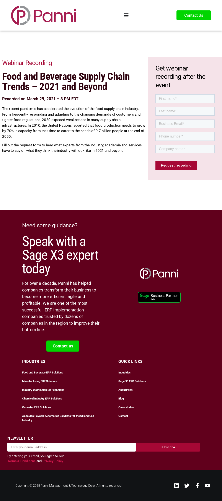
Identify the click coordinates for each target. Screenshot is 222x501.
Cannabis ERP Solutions (36, 407)
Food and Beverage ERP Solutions (42, 372)
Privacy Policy (53, 461)
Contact (123, 416)
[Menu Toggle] (126, 15)
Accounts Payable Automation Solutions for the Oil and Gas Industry (58, 418)
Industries (124, 372)
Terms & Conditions (21, 461)
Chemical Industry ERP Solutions (42, 398)
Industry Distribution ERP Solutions (43, 389)
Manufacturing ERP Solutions (39, 381)
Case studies (126, 407)
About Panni (125, 389)
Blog (121, 398)
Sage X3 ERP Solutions (132, 381)
